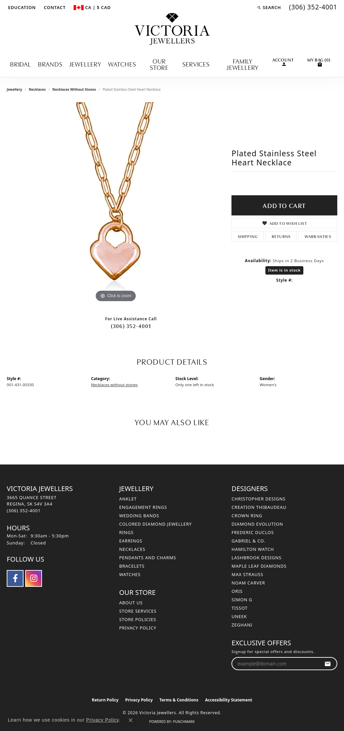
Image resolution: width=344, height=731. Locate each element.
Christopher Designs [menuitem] (258, 499)
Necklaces (37, 89)
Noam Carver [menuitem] (248, 583)
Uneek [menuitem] (239, 616)
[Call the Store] (24, 510)
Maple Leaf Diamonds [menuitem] (259, 566)
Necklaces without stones (74, 89)
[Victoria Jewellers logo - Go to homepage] (172, 29)
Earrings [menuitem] (130, 541)
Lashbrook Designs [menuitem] (256, 558)
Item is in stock (284, 270)
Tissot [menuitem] (239, 608)
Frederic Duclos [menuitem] (252, 532)
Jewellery (85, 63)
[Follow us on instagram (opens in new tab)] (33, 578)
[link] (54, 7)
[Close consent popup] (131, 720)
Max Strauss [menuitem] (247, 574)
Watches (122, 63)
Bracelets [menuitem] (132, 566)
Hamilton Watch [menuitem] (252, 549)
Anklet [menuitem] (128, 499)
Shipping (248, 236)
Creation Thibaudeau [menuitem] (258, 507)
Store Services (138, 611)
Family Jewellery (242, 64)
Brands (50, 63)
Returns (281, 236)
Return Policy (105, 700)
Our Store (159, 64)
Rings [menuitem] (126, 532)
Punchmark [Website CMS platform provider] (184, 721)
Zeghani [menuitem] (241, 625)
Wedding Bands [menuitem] (139, 516)
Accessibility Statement (228, 700)
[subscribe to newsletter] (328, 663)
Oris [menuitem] (237, 591)
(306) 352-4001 (131, 325)
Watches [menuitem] (130, 574)
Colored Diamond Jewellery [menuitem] (155, 524)
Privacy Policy (138, 628)
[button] (21, 7)
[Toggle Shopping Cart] (319, 61)
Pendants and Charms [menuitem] (147, 558)
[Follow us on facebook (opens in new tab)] (15, 578)
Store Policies (137, 619)
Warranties (318, 236)
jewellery (14, 89)
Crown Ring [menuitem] (246, 516)
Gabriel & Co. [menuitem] (248, 541)
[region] (116, 203)
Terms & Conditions (179, 700)
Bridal (20, 63)
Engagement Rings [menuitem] (143, 507)
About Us (131, 603)
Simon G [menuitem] (241, 600)
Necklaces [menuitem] (132, 549)
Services (195, 63)
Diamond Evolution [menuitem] (257, 524)
